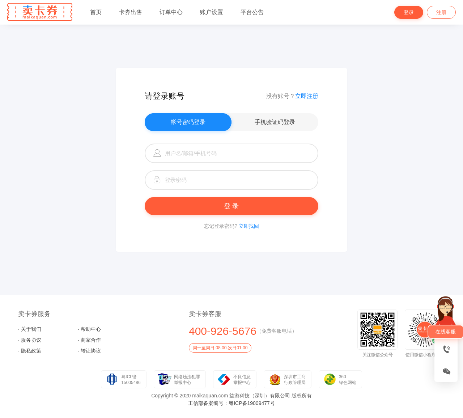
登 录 (231, 206)
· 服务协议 (29, 340)
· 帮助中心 (89, 329)
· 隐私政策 (29, 351)
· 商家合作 (89, 340)
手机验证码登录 (275, 122)
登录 (409, 12)
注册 (441, 12)
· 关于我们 (29, 329)
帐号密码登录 (188, 122)
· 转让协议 (89, 351)
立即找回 (249, 226)
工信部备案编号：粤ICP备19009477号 (231, 403)
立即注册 (306, 96)
